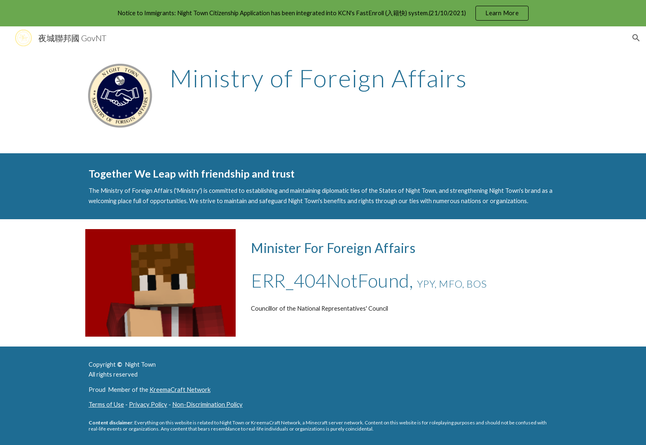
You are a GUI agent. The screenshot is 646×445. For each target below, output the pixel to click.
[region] (323, 13)
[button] (636, 38)
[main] (363, 78)
